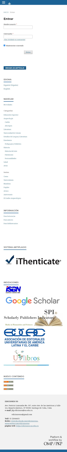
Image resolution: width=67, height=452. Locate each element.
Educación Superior (11, 115)
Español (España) (11, 85)
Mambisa (7, 184)
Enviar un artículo (14, 68)
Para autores (8, 220)
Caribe (7, 122)
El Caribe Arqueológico (12, 198)
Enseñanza (8, 140)
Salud (6, 162)
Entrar (28, 52)
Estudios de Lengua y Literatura (15, 137)
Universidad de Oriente (12, 133)
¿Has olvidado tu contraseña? (14, 39)
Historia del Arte (11, 151)
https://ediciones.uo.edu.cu (27, 426)
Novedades (8, 105)
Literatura (7, 129)
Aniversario (8, 194)
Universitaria (8, 180)
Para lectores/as (9, 216)
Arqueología (8, 118)
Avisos (6, 191)
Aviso (6, 166)
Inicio (6, 12)
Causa (6, 176)
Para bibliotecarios (11, 223)
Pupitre (6, 187)
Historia (7, 147)
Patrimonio (9, 155)
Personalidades (10, 158)
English (7, 89)
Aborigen (8, 126)
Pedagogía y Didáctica (13, 144)
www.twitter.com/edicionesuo (17, 423)
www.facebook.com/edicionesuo (24, 421)
